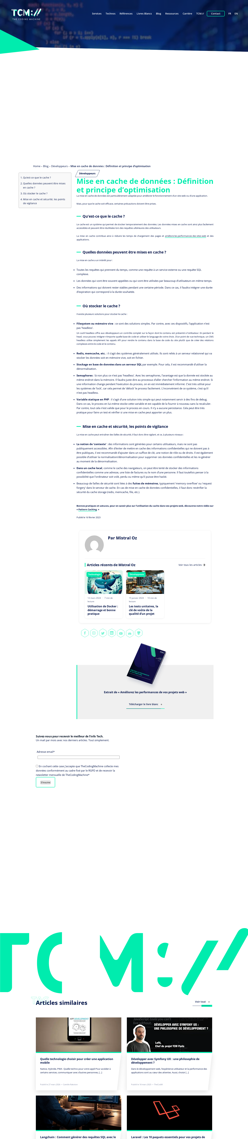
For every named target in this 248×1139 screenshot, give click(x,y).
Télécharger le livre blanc (145, 704)
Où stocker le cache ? (35, 193)
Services (97, 13)
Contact (215, 13)
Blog (158, 13)
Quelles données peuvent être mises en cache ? (44, 185)
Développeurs (59, 166)
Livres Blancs (144, 13)
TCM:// (200, 13)
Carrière (187, 13)
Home (36, 166)
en (236, 13)
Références (126, 13)
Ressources (172, 13)
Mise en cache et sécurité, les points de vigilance (44, 201)
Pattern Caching (87, 509)
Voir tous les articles (192, 564)
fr (229, 13)
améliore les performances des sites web (185, 235)
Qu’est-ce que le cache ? (37, 177)
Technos (110, 13)
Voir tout (202, 1001)
